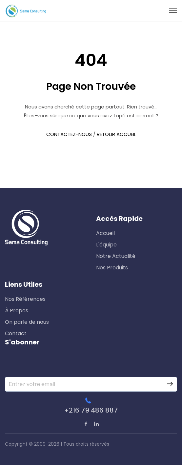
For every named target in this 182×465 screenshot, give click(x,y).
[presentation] (55, 364)
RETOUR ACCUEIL (116, 134)
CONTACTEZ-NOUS (69, 134)
